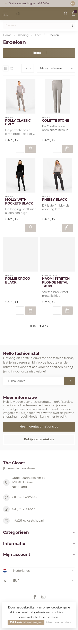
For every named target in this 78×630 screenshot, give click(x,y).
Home (7, 35)
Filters (39, 53)
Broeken (53, 35)
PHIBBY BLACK (54, 199)
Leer (38, 35)
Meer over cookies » (58, 622)
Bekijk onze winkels (39, 439)
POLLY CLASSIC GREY (18, 122)
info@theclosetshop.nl (28, 520)
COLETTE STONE (55, 120)
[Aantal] (20, 149)
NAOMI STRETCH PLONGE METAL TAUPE (56, 282)
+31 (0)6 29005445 (24, 497)
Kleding (23, 35)
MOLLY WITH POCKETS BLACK (19, 201)
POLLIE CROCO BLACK (17, 280)
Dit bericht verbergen (26, 622)
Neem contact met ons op (38, 426)
